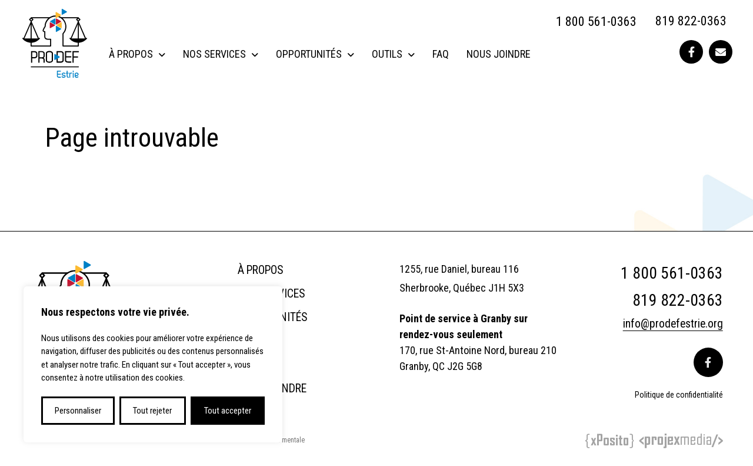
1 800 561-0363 (596, 21)
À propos (131, 54)
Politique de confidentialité (679, 394)
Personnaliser (78, 410)
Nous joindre (499, 54)
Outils (387, 54)
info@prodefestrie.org (672, 323)
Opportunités (309, 54)
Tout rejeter (152, 410)
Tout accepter (227, 410)
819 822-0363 (691, 21)
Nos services (214, 54)
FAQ (440, 54)
